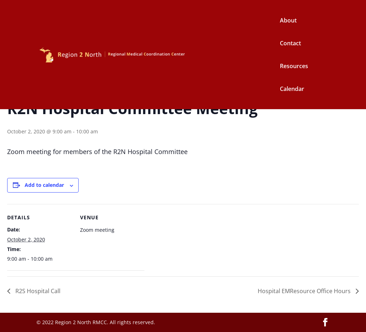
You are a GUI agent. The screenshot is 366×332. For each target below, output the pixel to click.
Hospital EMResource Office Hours (305, 291)
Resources (294, 66)
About (288, 21)
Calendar (292, 89)
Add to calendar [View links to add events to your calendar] (44, 185)
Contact (290, 44)
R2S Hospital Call (37, 291)
